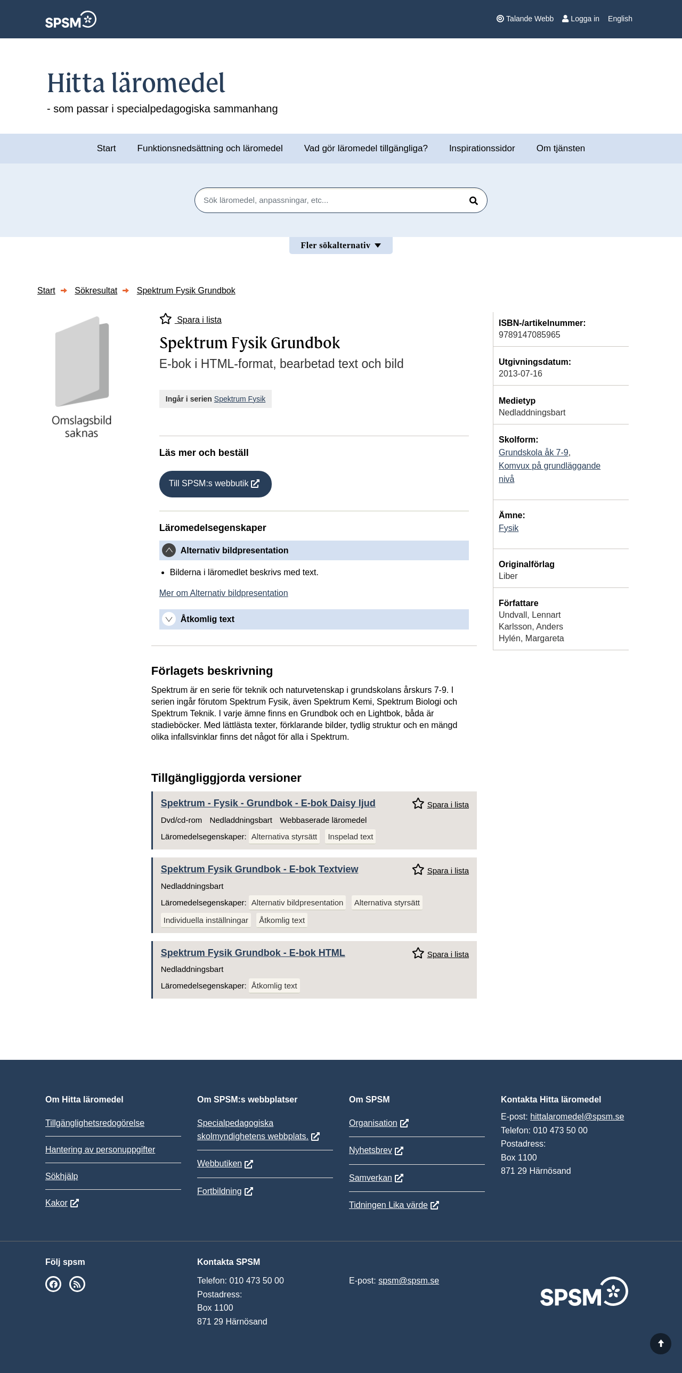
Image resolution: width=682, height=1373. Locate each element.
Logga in (580, 18)
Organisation (373, 1122)
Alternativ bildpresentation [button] (235, 550)
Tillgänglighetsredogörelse (94, 1122)
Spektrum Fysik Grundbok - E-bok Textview (260, 869)
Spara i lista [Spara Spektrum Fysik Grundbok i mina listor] (190, 318)
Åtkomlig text (282, 920)
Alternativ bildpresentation (297, 902)
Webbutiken (219, 1163)
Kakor (56, 1202)
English (620, 18)
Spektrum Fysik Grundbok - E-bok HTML (253, 952)
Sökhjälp (61, 1176)
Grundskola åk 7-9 (534, 452)
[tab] (314, 551)
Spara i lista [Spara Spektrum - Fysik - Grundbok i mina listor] (440, 803)
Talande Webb (525, 18)
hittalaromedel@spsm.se (577, 1116)
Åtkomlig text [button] (207, 619)
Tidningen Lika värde (388, 1204)
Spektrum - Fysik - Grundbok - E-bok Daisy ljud (268, 803)
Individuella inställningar (206, 920)
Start (106, 148)
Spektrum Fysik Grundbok (186, 290)
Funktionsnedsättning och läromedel (210, 148)
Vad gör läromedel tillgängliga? (366, 148)
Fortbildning (219, 1191)
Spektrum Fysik (239, 399)
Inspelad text (350, 836)
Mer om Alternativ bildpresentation (223, 593)
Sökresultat (96, 290)
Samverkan (370, 1177)
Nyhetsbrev (370, 1150)
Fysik (508, 528)
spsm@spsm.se (408, 1280)
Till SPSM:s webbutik (209, 483)
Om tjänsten (561, 148)
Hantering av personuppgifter (100, 1149)
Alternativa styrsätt (284, 836)
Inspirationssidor (482, 148)
